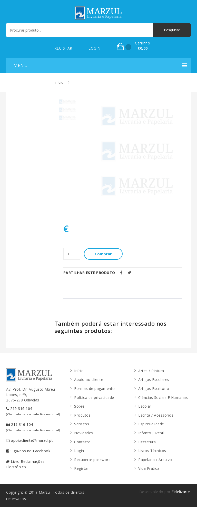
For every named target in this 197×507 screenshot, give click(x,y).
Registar (81, 468)
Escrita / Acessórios (155, 415)
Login (79, 450)
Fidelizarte (181, 491)
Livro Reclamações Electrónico (25, 464)
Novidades (83, 432)
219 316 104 (33, 411)
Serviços (81, 423)
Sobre (79, 406)
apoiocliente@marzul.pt (29, 440)
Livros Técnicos (152, 450)
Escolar (144, 406)
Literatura (147, 441)
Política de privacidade (94, 397)
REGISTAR (63, 48)
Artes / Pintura (151, 370)
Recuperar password (92, 459)
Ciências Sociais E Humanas (163, 397)
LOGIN (94, 48)
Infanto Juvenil (151, 432)
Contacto (82, 441)
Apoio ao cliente (88, 379)
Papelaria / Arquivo (155, 459)
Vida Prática (148, 468)
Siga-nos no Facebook (28, 450)
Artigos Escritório (153, 388)
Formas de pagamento (94, 388)
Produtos (82, 415)
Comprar (103, 253)
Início (59, 82)
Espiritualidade (151, 423)
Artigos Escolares (153, 379)
